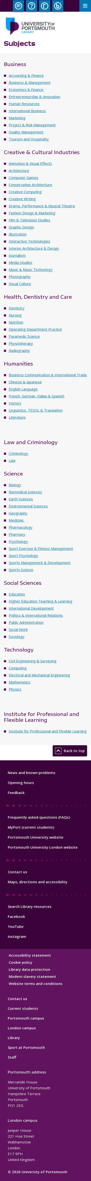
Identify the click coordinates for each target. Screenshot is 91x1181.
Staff (12, 1057)
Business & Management (29, 82)
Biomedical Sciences (25, 491)
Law (12, 460)
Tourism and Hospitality (29, 139)
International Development (31, 608)
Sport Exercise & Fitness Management (41, 548)
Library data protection (29, 969)
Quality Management (26, 131)
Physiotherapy (21, 343)
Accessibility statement (30, 955)
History (15, 403)
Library (14, 1037)
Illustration (17, 234)
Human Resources (24, 103)
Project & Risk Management (32, 124)
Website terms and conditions (35, 983)
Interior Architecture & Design (34, 248)
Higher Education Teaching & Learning (40, 601)
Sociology (17, 636)
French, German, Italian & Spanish (36, 396)
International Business (27, 110)
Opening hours (21, 782)
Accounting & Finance (26, 75)
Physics (15, 689)
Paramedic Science (24, 336)
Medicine (17, 520)
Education (17, 594)
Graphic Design (21, 227)
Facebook (16, 916)
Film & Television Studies (29, 220)
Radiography (19, 350)
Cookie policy (20, 962)
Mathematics (19, 682)
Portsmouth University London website (43, 847)
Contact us (17, 871)
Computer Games (23, 177)
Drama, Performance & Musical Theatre (42, 205)
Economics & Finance (26, 89)
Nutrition (16, 322)
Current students (23, 1008)
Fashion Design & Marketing (32, 212)
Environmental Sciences (28, 506)
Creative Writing (22, 198)
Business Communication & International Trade (48, 374)
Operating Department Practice (35, 329)
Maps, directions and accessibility (37, 881)
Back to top (70, 751)
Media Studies (20, 262)
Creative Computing (25, 191)
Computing (18, 667)
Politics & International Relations (36, 615)
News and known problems (31, 772)
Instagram (17, 936)
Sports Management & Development (39, 562)
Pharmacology (21, 527)
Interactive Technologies (29, 241)
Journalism (17, 255)
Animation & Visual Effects (30, 163)
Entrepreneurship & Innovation (34, 96)
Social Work (18, 629)
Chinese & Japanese (25, 381)
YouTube (16, 926)
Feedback (16, 792)
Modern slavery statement (32, 976)
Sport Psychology (23, 555)
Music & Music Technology (31, 269)
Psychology (18, 541)
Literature (17, 417)
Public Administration (26, 622)
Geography (18, 513)
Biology (15, 484)
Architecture (19, 170)
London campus (22, 1027)
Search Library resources (29, 906)
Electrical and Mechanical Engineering (39, 675)
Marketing (17, 117)
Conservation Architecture (30, 184)
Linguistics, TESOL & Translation (36, 410)
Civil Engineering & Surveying (33, 660)
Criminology (18, 453)
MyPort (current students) (31, 827)
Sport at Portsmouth (26, 1047)
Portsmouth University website (35, 837)
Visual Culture (20, 283)
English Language (23, 389)
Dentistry (17, 308)
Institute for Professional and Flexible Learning (48, 731)
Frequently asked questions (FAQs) (39, 817)
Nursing (15, 315)
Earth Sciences (21, 498)
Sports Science (21, 569)
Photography (20, 276)
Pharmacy (17, 534)
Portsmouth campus (26, 1018)
